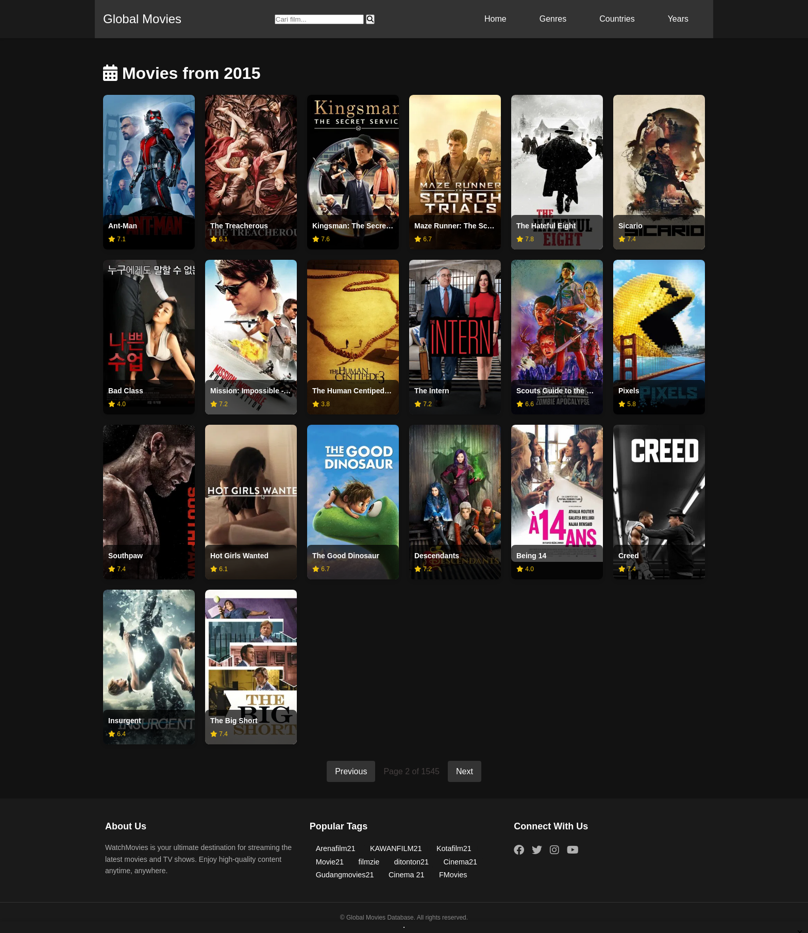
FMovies (453, 875)
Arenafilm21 (336, 848)
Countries (616, 18)
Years (678, 18)
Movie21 (330, 862)
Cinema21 (460, 862)
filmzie (369, 862)
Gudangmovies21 (345, 875)
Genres (553, 18)
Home (495, 18)
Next (464, 771)
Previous (351, 771)
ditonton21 (411, 862)
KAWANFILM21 (396, 848)
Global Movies (142, 19)
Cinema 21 (407, 875)
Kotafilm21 (454, 848)
